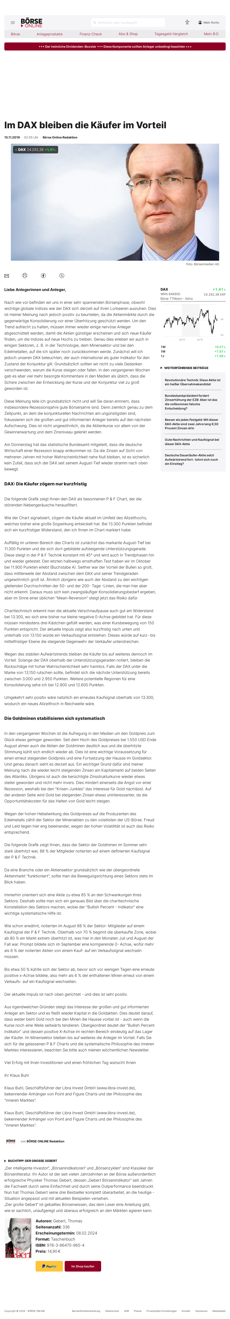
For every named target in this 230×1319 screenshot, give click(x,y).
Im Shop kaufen (82, 1266)
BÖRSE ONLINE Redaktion (45, 1141)
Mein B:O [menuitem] (211, 34)
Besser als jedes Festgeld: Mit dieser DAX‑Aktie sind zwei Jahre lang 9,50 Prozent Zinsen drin (191, 424)
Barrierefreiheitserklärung (86, 1310)
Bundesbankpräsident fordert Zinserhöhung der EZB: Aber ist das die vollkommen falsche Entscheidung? (191, 402)
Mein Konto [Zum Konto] (208, 22)
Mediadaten (219, 1310)
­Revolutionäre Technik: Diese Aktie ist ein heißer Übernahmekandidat (192, 382)
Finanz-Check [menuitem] (91, 34)
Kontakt (186, 1310)
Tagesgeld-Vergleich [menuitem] (171, 34)
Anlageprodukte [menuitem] (49, 34)
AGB (126, 1310)
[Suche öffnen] (128, 22)
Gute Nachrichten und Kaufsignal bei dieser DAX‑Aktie (192, 442)
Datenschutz (112, 1310)
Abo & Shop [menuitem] (128, 34)
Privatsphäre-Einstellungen (161, 1310)
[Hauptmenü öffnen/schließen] (12, 22)
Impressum (201, 1310)
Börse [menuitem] (15, 34)
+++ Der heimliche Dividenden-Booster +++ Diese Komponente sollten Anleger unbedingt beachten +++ (115, 46)
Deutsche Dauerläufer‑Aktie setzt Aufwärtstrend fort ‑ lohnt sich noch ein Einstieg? (191, 459)
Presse (137, 1310)
